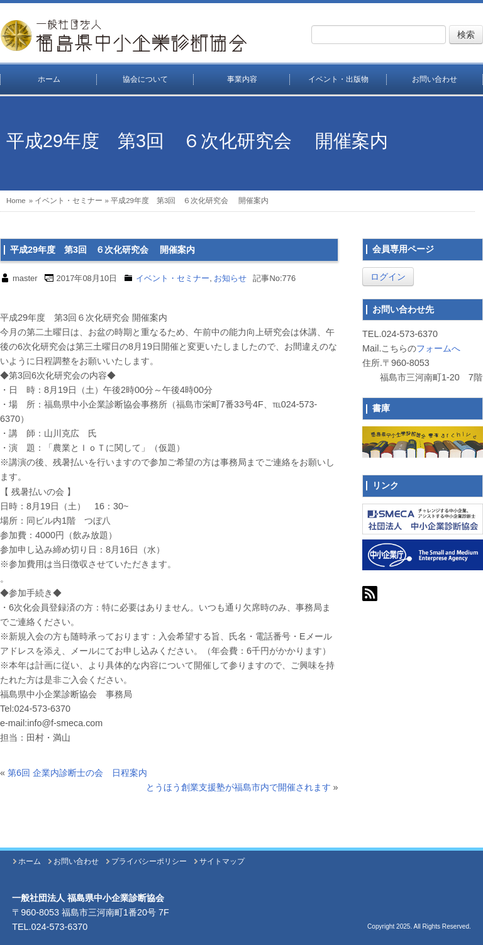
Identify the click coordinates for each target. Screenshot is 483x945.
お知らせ (230, 278)
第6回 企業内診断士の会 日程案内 (77, 773)
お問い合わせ (76, 861)
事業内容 (242, 79)
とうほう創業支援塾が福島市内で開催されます (238, 787)
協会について (145, 79)
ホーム (49, 79)
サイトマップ (222, 861)
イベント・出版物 (338, 79)
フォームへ (438, 348)
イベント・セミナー (69, 200)
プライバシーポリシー (149, 861)
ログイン (388, 277)
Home (16, 200)
